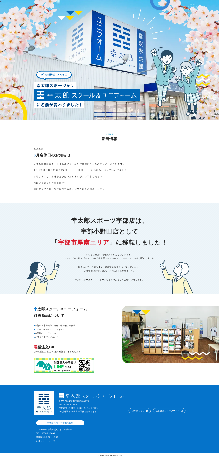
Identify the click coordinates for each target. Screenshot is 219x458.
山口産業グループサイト (167, 410)
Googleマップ (138, 410)
